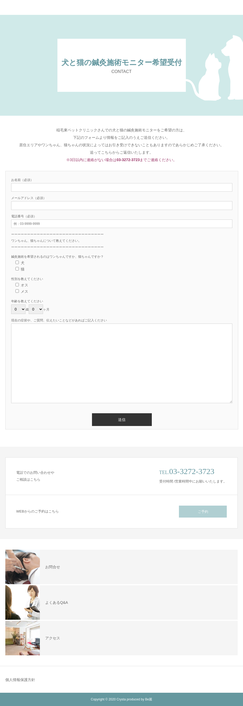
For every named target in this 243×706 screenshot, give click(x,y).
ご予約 (203, 512)
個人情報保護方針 (20, 680)
